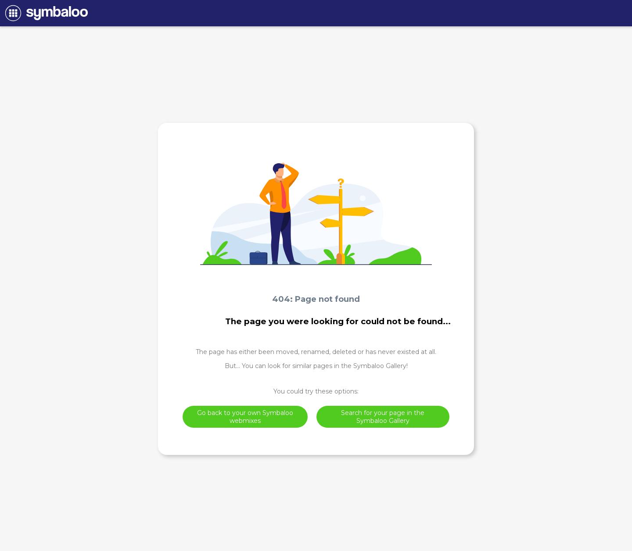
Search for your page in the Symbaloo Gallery (382, 417)
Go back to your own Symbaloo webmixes (245, 417)
